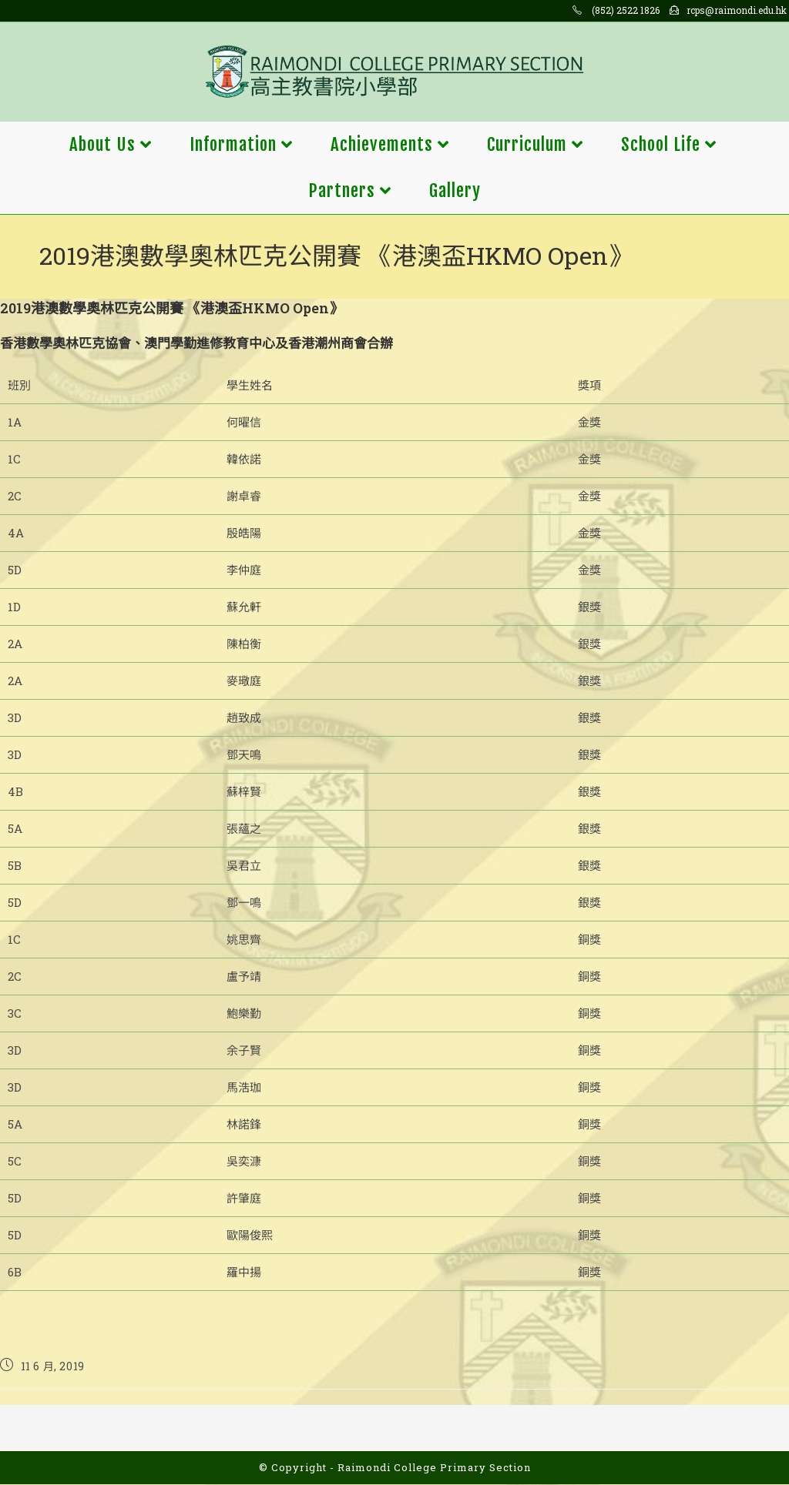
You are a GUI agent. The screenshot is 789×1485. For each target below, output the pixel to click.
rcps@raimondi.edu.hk (737, 10)
